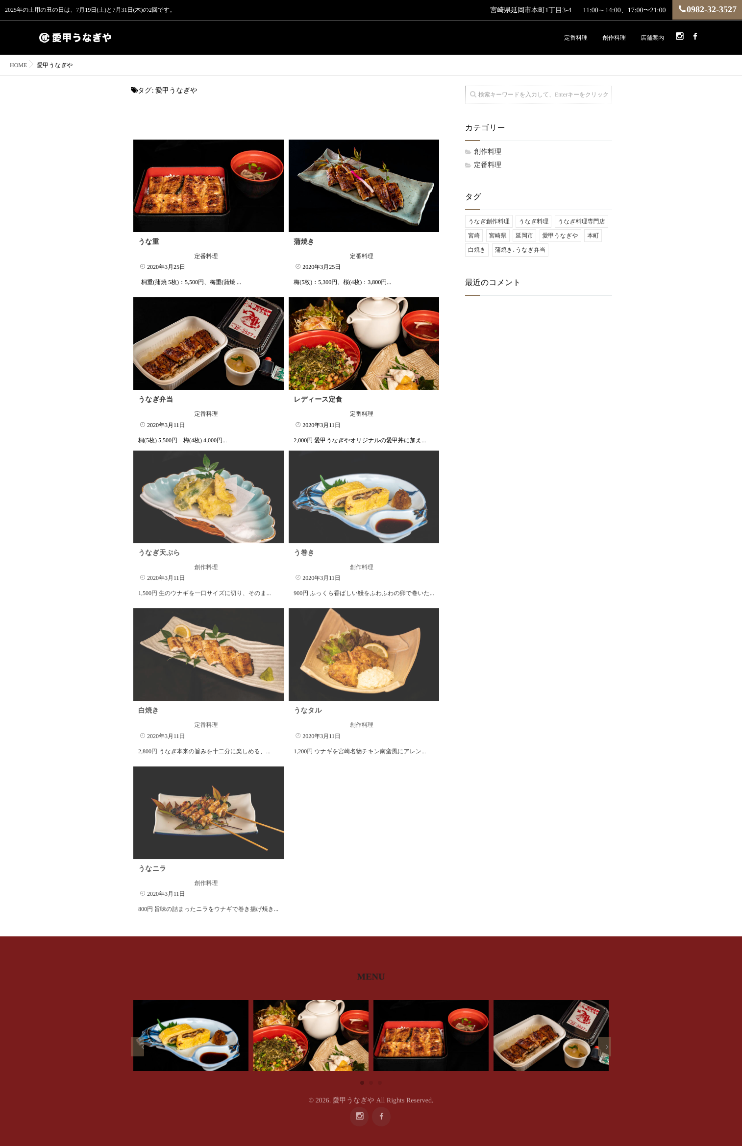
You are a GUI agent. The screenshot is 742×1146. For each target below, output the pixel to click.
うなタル (308, 701)
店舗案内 (652, 37)
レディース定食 (318, 400)
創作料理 (614, 37)
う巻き (304, 543)
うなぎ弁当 (155, 400)
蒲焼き (304, 241)
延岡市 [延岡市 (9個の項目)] (524, 235)
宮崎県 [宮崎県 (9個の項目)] (498, 235)
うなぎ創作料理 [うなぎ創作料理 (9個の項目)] (489, 221)
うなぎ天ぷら (159, 543)
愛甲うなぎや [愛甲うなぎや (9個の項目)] (560, 235)
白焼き (148, 701)
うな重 (148, 241)
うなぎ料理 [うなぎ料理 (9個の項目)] (533, 221)
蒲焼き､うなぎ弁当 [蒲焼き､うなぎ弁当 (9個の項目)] (520, 249)
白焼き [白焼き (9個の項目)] (477, 249)
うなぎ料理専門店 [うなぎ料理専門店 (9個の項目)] (581, 221)
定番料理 (576, 37)
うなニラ (152, 859)
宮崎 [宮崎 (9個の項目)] (474, 235)
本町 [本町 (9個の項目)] (593, 235)
